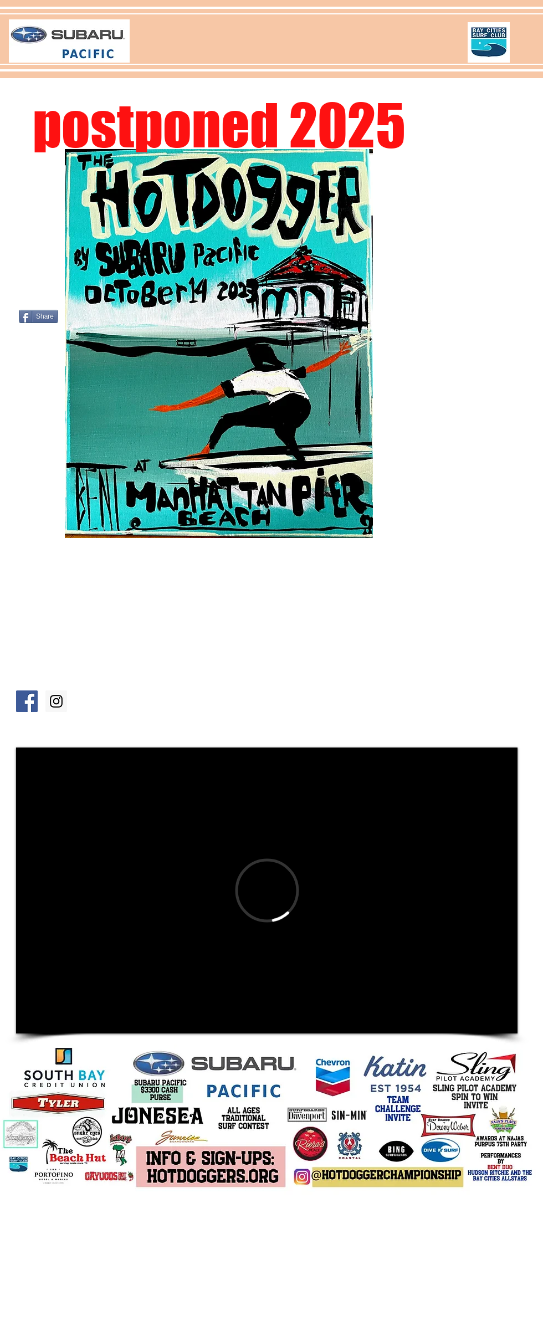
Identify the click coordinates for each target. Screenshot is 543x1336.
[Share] (38, 316)
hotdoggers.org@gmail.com (176, 1269)
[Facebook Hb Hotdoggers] (27, 701)
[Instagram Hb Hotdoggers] (56, 701)
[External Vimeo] (267, 890)
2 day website (95, 1269)
